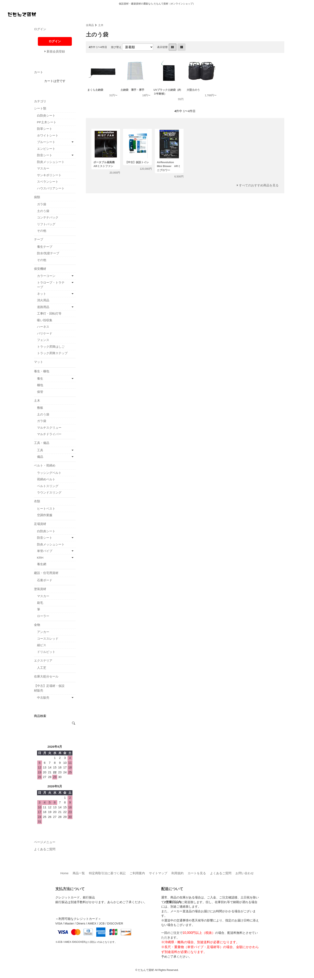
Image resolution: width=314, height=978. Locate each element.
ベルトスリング (47, 486)
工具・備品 (41, 443)
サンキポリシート (49, 175)
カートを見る (197, 873)
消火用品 (43, 300)
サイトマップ (158, 873)
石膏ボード (44, 580)
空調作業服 (44, 515)
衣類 (37, 501)
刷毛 (40, 602)
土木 (100, 25)
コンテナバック (47, 217)
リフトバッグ (46, 224)
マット (38, 362)
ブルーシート (46, 142)
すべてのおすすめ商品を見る (259, 185)
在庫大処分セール (46, 676)
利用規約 (177, 873)
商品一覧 (79, 873)
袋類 (37, 197)
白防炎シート (46, 115)
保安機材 (40, 268)
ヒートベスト (46, 508)
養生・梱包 (41, 371)
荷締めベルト (46, 479)
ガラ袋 (41, 204)
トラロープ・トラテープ (51, 285)
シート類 (40, 108)
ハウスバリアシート (51, 188)
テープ (38, 239)
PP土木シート (46, 122)
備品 (40, 456)
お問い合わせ (244, 873)
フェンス (43, 340)
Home (64, 873)
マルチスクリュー (49, 427)
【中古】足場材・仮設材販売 (49, 688)
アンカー (43, 632)
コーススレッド (47, 638)
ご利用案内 (137, 873)
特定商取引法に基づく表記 (107, 873)
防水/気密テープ (48, 253)
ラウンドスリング (49, 492)
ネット (41, 293)
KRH (40, 557)
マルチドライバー (49, 434)
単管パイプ (44, 551)
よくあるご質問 (44, 849)
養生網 (41, 564)
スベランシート (47, 181)
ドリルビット (46, 651)
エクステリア (43, 660)
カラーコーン (46, 276)
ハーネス (43, 326)
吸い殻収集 (44, 320)
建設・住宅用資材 (46, 573)
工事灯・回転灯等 (49, 313)
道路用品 (43, 307)
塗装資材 (40, 589)
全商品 (90, 25)
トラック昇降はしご (51, 346)
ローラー (43, 616)
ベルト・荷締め (44, 465)
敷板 (40, 407)
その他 (41, 230)
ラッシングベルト (49, 472)
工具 (40, 450)
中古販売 (43, 697)
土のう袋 (43, 211)
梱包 (40, 385)
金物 (37, 624)
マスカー (43, 168)
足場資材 (40, 524)
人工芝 (41, 667)
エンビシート (46, 148)
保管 (40, 391)
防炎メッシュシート (51, 162)
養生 (40, 378)
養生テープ (44, 246)
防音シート (44, 155)
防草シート (44, 128)
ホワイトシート (47, 135)
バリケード (44, 333)
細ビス (41, 645)
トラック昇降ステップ (52, 353)
